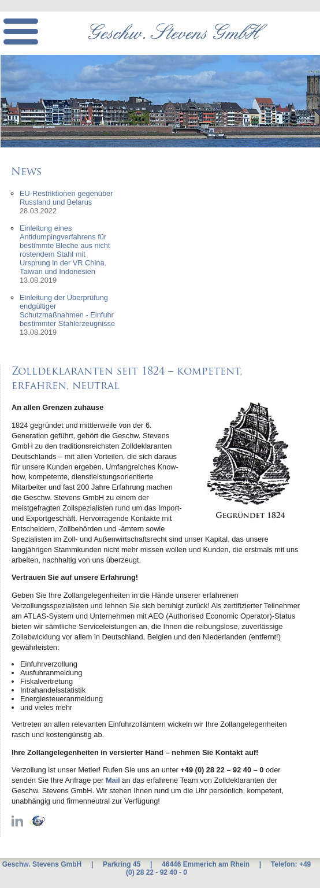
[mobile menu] (20, 31)
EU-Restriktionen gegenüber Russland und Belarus (66, 197)
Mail (113, 780)
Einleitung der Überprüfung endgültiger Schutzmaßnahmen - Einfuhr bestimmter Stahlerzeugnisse (67, 310)
